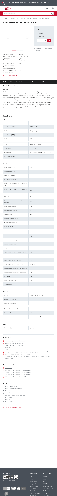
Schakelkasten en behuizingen (34, 487)
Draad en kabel (33, 485)
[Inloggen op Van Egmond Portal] (47, 9)
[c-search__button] (52, 14)
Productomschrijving (8, 81)
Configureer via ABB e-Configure (43, 48)
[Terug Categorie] (5, 19)
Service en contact (47, 486)
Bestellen (45, 478)
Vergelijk (37, 50)
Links (43, 81)
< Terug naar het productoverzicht (12, 407)
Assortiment (33, 473)
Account (45, 481)
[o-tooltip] (42, 40)
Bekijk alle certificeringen (9, 480)
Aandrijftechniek (34, 490)
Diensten (45, 493)
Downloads (28, 81)
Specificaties (19, 81)
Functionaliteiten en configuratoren (48, 489)
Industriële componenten (33, 480)
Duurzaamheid (36, 81)
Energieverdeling (34, 483)
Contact (45, 476)
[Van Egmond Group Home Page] (8, 8)
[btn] (54, 3)
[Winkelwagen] (53, 9)
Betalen (45, 479)
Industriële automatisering (33, 477)
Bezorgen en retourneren (46, 484)
